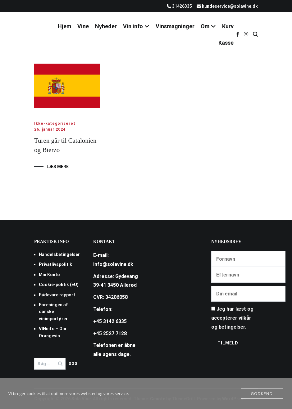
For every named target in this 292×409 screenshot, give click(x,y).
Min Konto (49, 274)
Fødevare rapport (57, 294)
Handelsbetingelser (59, 254)
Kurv (228, 26)
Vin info (133, 26)
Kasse (226, 42)
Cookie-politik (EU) (59, 284)
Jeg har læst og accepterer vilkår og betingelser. (232, 318)
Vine (83, 26)
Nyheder (106, 26)
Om (205, 26)
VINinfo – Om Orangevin (52, 332)
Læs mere (58, 166)
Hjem (64, 26)
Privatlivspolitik (55, 264)
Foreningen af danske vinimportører (53, 311)
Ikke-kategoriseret (54, 123)
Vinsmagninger (175, 26)
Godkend (262, 393)
